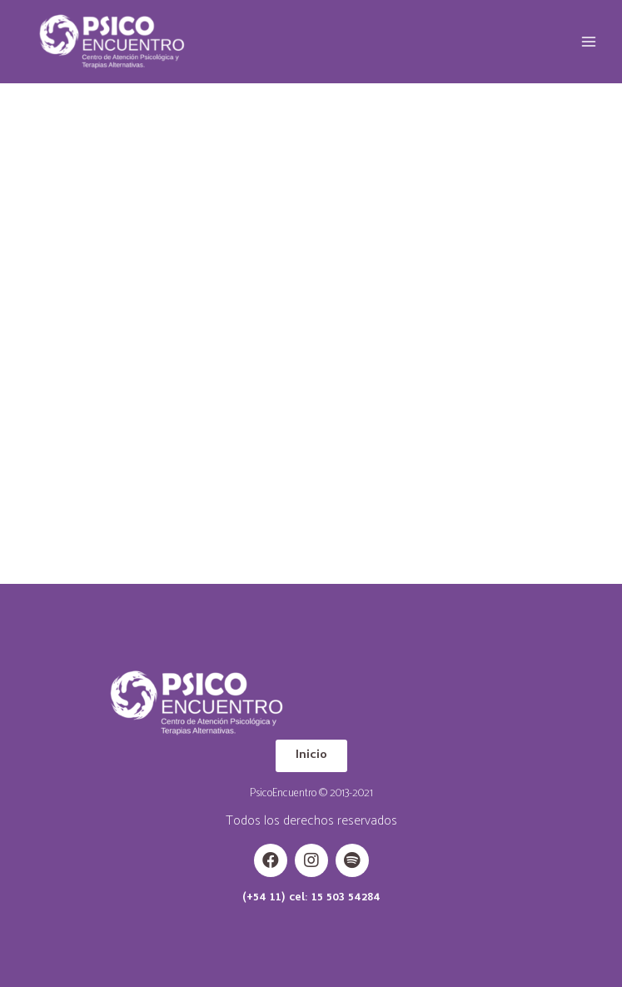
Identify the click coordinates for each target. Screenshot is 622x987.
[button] (311, 756)
